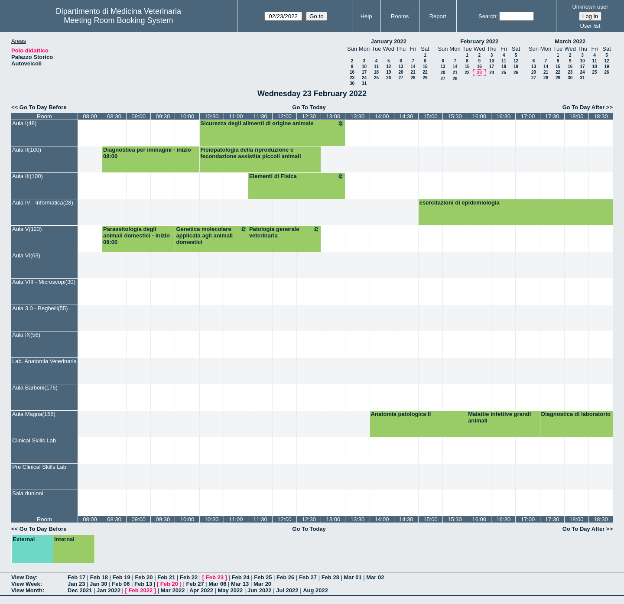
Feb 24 (240, 577)
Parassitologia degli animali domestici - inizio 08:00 (136, 235)
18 (376, 72)
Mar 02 (375, 577)
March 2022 (570, 41)
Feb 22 (189, 577)
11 (376, 66)
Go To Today (309, 107)
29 (424, 77)
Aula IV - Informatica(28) (42, 202)
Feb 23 (215, 577)
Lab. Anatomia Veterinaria (44, 361)
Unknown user (590, 6)
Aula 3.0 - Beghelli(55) (40, 308)
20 (400, 72)
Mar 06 (217, 584)
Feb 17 (76, 577)
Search (487, 16)
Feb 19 (121, 577)
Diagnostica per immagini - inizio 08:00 (147, 152)
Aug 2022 (315, 590)
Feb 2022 (141, 590)
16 (352, 72)
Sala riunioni (27, 493)
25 (376, 77)
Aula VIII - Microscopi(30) (43, 282)
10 (364, 66)
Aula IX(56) (26, 334)
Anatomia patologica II (401, 414)
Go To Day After (583, 107)
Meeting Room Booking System (118, 20)
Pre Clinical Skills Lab (39, 467)
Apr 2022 (201, 590)
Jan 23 (76, 584)
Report (437, 16)
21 (412, 72)
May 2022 (230, 590)
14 (412, 66)
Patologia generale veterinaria (284, 232)
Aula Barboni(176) (35, 387)
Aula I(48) (24, 123)
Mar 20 (262, 584)
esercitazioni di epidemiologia (459, 202)
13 (400, 66)
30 (352, 83)
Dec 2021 (80, 590)
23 (352, 77)
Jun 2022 (259, 590)
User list (590, 26)
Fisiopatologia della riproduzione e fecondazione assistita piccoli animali (251, 152)
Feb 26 (285, 577)
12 (388, 66)
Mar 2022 (173, 590)
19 (388, 72)
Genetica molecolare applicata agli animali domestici (211, 235)
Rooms (400, 16)
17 (364, 72)
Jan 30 (98, 584)
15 (424, 66)
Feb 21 (166, 577)
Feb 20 (144, 577)
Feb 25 (263, 577)
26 (388, 77)
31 (364, 83)
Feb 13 (143, 584)
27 (400, 77)
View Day (23, 577)
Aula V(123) (27, 229)
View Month (26, 590)
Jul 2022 (287, 590)
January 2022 (388, 41)
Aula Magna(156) (33, 414)
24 (364, 77)
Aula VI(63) (26, 255)
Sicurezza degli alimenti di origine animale (272, 123)
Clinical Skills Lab (34, 440)
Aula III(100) (27, 176)
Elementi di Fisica (296, 176)
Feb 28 (330, 577)
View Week (25, 584)
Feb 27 (308, 577)
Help (366, 16)
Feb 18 (99, 577)
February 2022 (479, 41)
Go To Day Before (43, 107)
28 (412, 77)
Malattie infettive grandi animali (499, 417)
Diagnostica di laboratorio (576, 414)
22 (424, 72)
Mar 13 (240, 584)
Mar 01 (352, 577)
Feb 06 (121, 584)
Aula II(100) (26, 149)
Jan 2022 (108, 590)
